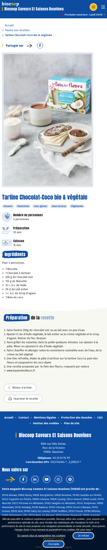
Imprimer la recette (23, 398)
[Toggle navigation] (103, 8)
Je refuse (83, 535)
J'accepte (53, 544)
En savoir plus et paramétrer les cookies (41, 535)
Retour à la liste (20, 387)
